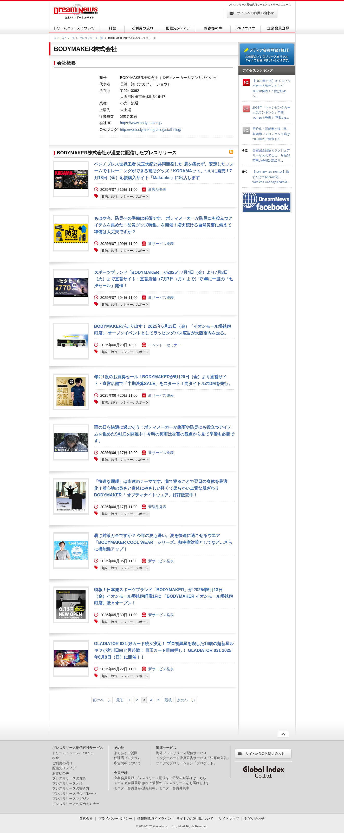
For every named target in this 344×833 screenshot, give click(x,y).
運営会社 (86, 819)
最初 (120, 700)
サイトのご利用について (194, 819)
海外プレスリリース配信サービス (181, 753)
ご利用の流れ (62, 763)
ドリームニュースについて (72, 753)
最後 (168, 700)
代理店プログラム (127, 758)
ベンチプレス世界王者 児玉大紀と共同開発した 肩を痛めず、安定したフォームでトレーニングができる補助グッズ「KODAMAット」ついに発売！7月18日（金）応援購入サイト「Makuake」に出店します (164, 171)
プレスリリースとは (67, 783)
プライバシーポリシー (115, 819)
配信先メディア (64, 768)
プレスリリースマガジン (70, 798)
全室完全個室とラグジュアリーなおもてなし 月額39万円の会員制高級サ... (271, 155)
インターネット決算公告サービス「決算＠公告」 (193, 758)
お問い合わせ (254, 819)
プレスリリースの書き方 (70, 788)
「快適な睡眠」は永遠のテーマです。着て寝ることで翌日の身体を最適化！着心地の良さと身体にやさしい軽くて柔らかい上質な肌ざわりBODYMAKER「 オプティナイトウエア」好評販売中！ (160, 488)
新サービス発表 (161, 244)
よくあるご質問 (126, 753)
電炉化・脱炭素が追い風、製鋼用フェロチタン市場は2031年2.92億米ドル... (271, 134)
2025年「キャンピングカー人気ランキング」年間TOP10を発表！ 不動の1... (271, 112)
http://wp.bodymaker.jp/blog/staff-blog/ (150, 130)
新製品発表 (157, 189)
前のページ (102, 700)
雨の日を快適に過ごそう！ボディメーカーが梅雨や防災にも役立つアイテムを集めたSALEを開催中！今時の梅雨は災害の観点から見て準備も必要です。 (164, 434)
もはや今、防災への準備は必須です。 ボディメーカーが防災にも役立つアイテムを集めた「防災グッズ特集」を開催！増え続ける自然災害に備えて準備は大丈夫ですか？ (163, 225)
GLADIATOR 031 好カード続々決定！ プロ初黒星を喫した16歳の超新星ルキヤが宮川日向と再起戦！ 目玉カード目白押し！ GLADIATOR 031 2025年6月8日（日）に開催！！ (164, 650)
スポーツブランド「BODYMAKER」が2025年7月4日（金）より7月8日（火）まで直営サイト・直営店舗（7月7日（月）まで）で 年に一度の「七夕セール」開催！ (163, 279)
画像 (71, 179)
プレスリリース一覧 (91, 38)
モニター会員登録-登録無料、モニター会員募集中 (151, 788)
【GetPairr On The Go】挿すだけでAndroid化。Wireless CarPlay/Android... (271, 177)
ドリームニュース (64, 38)
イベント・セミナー (164, 345)
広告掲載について (127, 763)
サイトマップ (229, 819)
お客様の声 (60, 773)
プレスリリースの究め (69, 778)
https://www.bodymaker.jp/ (141, 123)
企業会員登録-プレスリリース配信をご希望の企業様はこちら (160, 778)
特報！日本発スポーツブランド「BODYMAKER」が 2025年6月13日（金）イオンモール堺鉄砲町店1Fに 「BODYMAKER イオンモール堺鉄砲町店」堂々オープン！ (163, 596)
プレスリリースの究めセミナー (76, 804)
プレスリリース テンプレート (74, 794)
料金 (55, 758)
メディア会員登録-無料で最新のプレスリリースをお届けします (162, 783)
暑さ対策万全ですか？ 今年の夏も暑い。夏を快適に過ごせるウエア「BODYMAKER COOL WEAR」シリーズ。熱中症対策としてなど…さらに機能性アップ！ (163, 542)
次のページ (186, 700)
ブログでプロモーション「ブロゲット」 (186, 763)
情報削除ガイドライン (154, 819)
